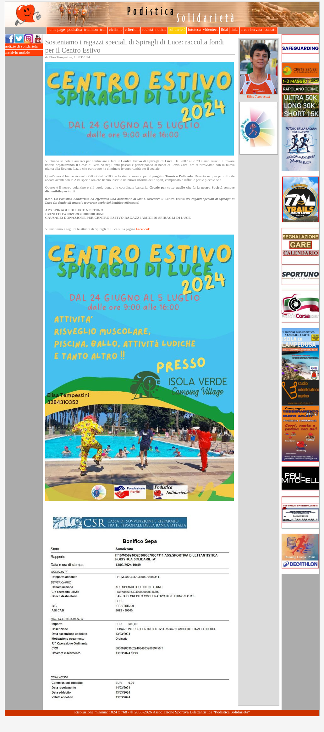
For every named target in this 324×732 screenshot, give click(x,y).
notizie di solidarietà (24, 46)
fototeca (194, 29)
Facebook (143, 229)
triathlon (91, 29)
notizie (160, 29)
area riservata (251, 29)
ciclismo (116, 29)
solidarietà (177, 29)
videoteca (210, 29)
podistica (74, 29)
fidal (224, 29)
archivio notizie (24, 53)
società (147, 29)
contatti (270, 29)
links (234, 29)
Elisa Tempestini (258, 96)
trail (103, 29)
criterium (132, 29)
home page (56, 29)
